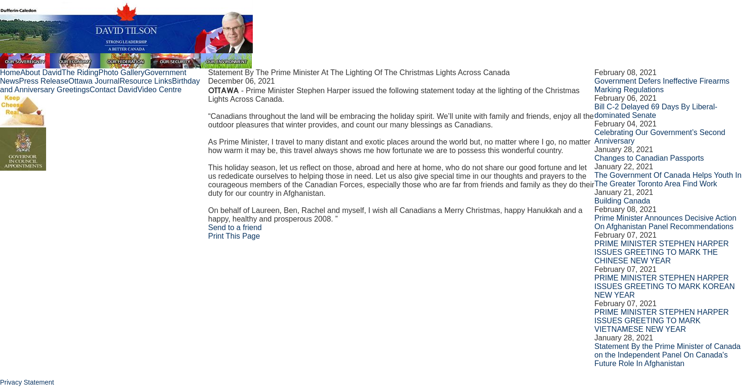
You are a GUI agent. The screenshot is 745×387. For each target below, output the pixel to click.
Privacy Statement (27, 382)
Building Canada (622, 201)
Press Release (43, 81)
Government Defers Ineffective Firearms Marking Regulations (661, 85)
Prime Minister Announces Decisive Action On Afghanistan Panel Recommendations (665, 222)
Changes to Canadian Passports (649, 158)
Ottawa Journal (94, 81)
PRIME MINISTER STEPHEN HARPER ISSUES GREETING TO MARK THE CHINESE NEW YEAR (661, 252)
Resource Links (146, 81)
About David (41, 72)
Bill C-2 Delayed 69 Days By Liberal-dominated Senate (655, 111)
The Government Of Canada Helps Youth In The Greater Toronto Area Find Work (668, 179)
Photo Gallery (121, 72)
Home (10, 72)
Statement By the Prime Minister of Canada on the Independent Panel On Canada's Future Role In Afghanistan (667, 355)
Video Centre (159, 90)
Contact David (114, 90)
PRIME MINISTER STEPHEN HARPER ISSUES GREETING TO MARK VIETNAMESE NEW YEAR (661, 320)
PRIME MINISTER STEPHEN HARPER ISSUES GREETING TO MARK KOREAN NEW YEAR (664, 286)
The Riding (80, 72)
